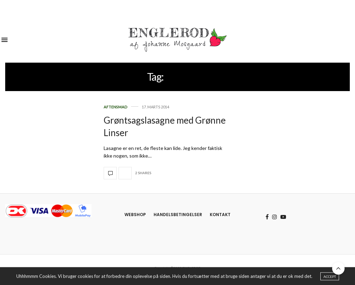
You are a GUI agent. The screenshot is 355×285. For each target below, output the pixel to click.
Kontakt (220, 214)
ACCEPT (329, 278)
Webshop (135, 214)
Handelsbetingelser (178, 214)
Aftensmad (116, 107)
